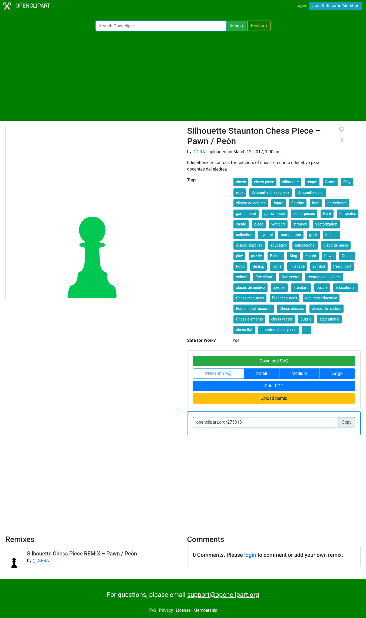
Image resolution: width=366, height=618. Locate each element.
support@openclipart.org (223, 595)
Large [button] (337, 373)
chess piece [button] (264, 182)
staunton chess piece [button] (278, 330)
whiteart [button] (278, 224)
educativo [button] (279, 245)
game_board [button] (274, 213)
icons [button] (277, 266)
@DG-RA (40, 560)
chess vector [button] (281, 319)
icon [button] (315, 203)
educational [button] (345, 287)
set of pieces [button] (304, 213)
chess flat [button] (244, 330)
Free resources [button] (284, 298)
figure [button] (278, 203)
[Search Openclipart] (160, 26)
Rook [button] (240, 266)
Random (259, 25)
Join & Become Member (335, 5)
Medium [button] (299, 373)
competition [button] (291, 235)
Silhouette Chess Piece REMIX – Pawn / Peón (82, 553)
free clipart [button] (342, 266)
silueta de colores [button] (251, 203)
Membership (205, 610)
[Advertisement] (183, 76)
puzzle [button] (256, 256)
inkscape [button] (297, 266)
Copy (346, 422)
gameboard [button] (337, 203)
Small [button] (261, 373)
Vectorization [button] (326, 224)
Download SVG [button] (273, 361)
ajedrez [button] (279, 287)
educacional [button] (305, 245)
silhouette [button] (290, 182)
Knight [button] (310, 256)
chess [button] (241, 182)
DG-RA (199, 151)
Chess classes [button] (291, 308)
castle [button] (241, 224)
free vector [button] (290, 277)
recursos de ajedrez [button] (324, 277)
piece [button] (258, 224)
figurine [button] (297, 203)
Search (236, 25)
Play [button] (346, 182)
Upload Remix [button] (274, 398)
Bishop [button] (276, 256)
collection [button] (244, 235)
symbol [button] (267, 235)
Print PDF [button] (274, 385)
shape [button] (312, 182)
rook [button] (239, 192)
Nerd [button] (327, 213)
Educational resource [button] (253, 308)
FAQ (152, 610)
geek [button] (313, 235)
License (183, 610)
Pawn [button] (329, 256)
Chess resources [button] (250, 298)
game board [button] (246, 213)
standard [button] (301, 287)
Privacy (166, 610)
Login (300, 5)
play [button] (239, 256)
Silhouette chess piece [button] (270, 192)
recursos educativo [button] (321, 298)
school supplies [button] (249, 245)
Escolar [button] (331, 235)
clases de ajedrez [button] (250, 287)
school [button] (241, 277)
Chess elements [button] (249, 319)
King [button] (293, 256)
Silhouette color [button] (311, 192)
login (250, 555)
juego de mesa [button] (336, 245)
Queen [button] (347, 256)
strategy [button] (300, 224)
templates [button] (347, 213)
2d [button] (306, 330)
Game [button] (330, 182)
